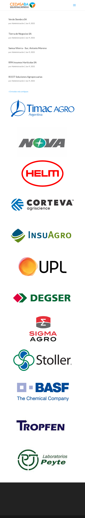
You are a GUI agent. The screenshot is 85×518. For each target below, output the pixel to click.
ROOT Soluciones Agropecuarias (25, 76)
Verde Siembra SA (17, 19)
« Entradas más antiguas (18, 91)
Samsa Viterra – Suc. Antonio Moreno (27, 48)
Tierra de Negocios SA (20, 33)
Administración (18, 23)
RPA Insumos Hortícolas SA (22, 62)
